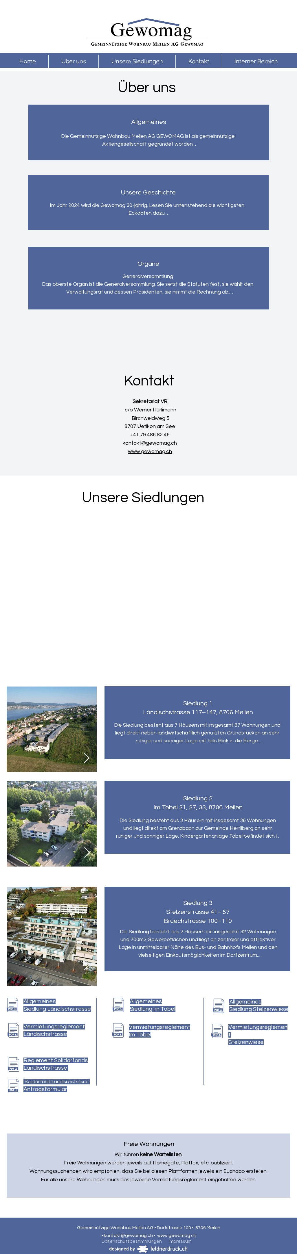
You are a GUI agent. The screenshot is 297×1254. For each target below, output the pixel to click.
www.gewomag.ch (150, 451)
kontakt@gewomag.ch (150, 443)
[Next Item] (86, 758)
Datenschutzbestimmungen (132, 1241)
